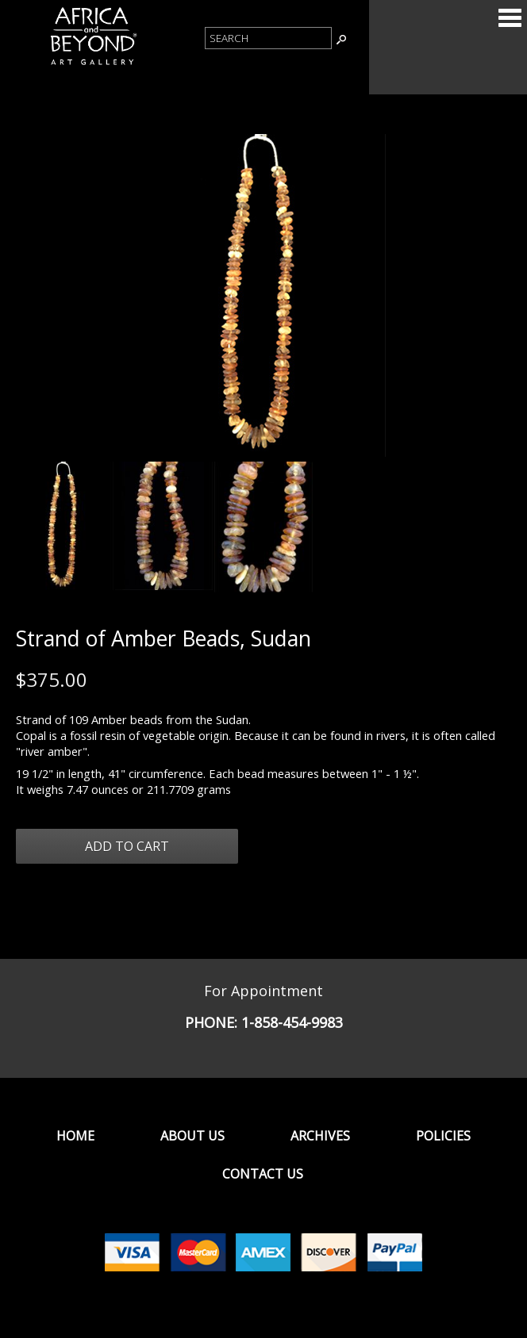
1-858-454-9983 (292, 1022)
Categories (509, 17)
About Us (192, 1135)
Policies (443, 1135)
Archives (320, 1135)
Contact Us (262, 1174)
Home (75, 1135)
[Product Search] (268, 38)
